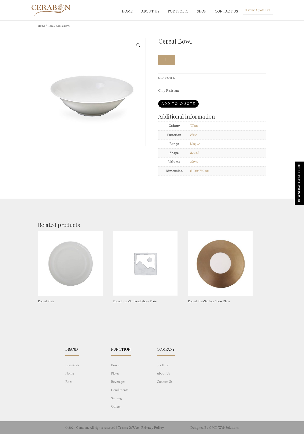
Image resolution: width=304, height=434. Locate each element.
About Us (163, 373)
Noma (69, 373)
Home (41, 26)
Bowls (115, 365)
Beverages (118, 381)
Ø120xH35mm (199, 171)
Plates (115, 373)
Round (194, 153)
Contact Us (164, 381)
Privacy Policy (152, 427)
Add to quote (178, 104)
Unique (194, 143)
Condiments (119, 390)
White (194, 125)
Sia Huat (163, 365)
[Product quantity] (166, 60)
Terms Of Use (128, 427)
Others (116, 406)
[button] (138, 45)
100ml (194, 161)
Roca (51, 26)
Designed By (199, 427)
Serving (116, 398)
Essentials (72, 365)
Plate (193, 135)
